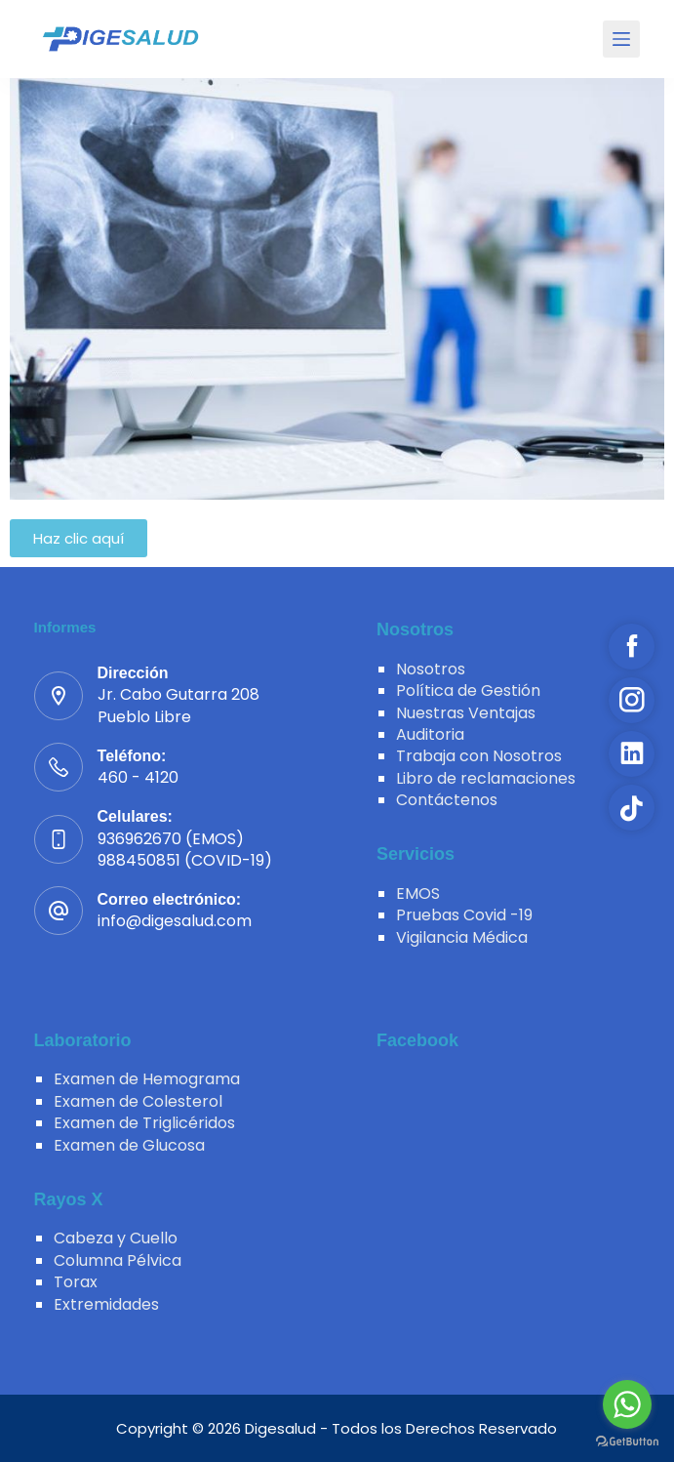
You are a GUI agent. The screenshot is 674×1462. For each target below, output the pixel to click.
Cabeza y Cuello (116, 1238)
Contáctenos (446, 800)
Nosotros (430, 669)
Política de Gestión (468, 690)
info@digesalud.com (175, 921)
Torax (76, 1282)
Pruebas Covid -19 (464, 915)
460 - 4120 (138, 777)
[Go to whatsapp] (627, 1404)
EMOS (418, 893)
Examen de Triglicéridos (144, 1123)
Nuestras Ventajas (465, 713)
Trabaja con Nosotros (479, 756)
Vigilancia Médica (462, 937)
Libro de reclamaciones (485, 778)
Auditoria (430, 734)
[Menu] (621, 39)
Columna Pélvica (117, 1260)
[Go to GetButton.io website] (627, 1442)
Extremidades (106, 1304)
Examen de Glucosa (129, 1145)
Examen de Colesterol (138, 1101)
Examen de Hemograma (147, 1079)
